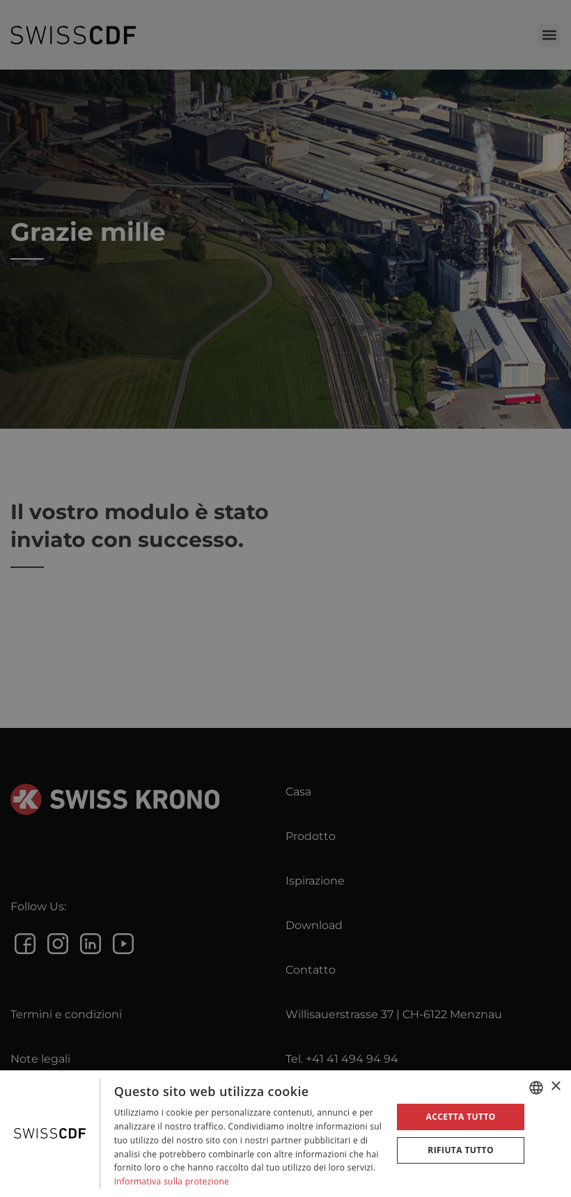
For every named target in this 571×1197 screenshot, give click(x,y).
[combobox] (536, 1088)
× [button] (555, 1086)
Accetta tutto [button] (460, 1117)
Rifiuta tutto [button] (461, 1150)
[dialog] (285, 1133)
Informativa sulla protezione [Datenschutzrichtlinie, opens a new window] (172, 1181)
